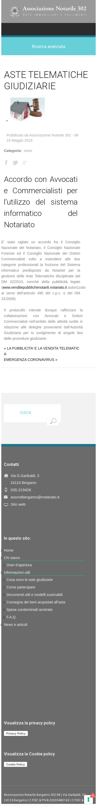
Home (8, 550)
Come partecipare (20, 587)
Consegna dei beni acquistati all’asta (35, 602)
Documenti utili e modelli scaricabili (34, 595)
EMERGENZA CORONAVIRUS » (30, 360)
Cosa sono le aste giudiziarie (29, 580)
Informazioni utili (17, 572)
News (28, 151)
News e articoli (15, 625)
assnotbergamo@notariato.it (35, 497)
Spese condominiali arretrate (29, 610)
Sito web (18, 504)
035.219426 (21, 490)
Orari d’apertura (19, 565)
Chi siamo (12, 558)
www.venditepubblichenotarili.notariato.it (35, 287)
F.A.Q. (11, 617)
